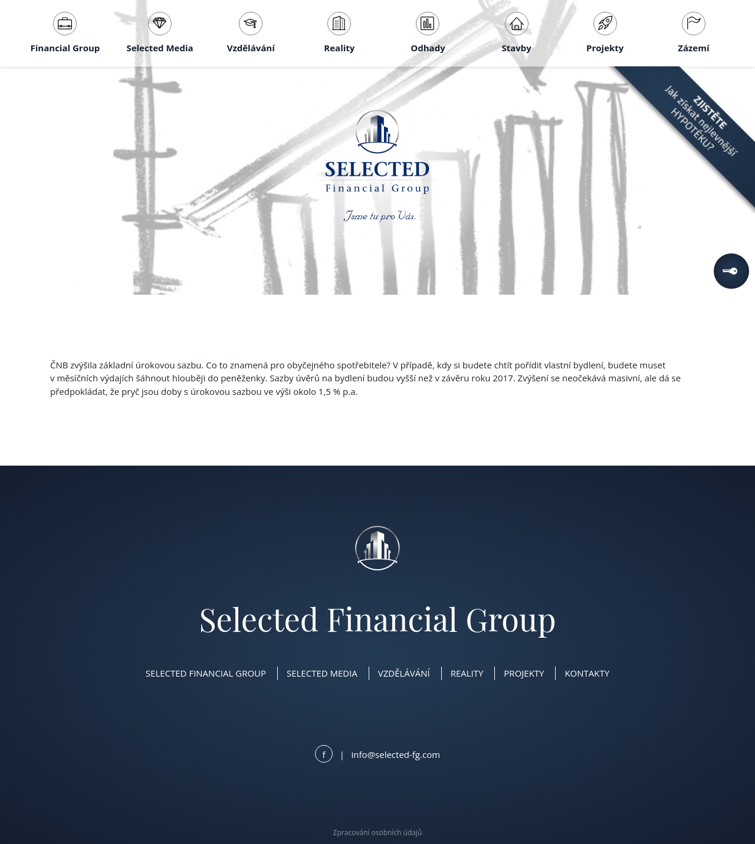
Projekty (604, 33)
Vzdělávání (251, 33)
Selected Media (159, 33)
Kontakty (586, 673)
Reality (339, 33)
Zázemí (693, 33)
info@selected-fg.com (396, 754)
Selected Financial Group (206, 673)
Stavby (516, 33)
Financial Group (65, 33)
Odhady (428, 33)
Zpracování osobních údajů (377, 832)
